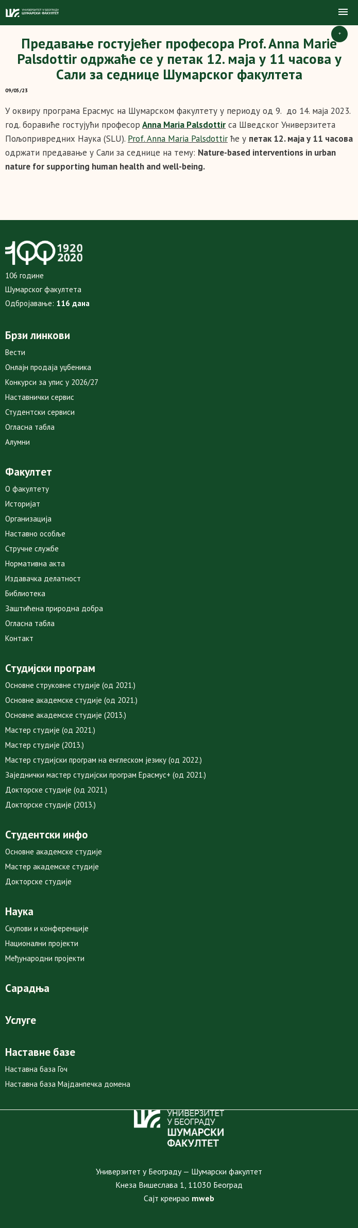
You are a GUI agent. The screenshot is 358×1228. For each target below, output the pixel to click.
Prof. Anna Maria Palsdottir (178, 138)
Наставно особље (35, 534)
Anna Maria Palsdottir (184, 124)
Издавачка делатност (43, 578)
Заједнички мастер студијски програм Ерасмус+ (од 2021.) (105, 775)
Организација (28, 519)
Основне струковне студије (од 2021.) (70, 685)
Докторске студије (38, 881)
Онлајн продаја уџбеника (48, 367)
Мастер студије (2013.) (44, 745)
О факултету (27, 489)
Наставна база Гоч (36, 1069)
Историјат (22, 504)
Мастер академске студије (52, 866)
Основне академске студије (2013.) (65, 715)
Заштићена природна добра (54, 608)
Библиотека (25, 593)
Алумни (17, 442)
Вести (15, 352)
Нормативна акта (35, 563)
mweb (203, 1198)
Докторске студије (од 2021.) (56, 790)
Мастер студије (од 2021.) (50, 730)
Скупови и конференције (47, 928)
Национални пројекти (41, 943)
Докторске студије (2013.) (50, 805)
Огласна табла (30, 427)
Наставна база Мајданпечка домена (67, 1084)
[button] (343, 12)
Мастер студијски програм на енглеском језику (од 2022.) (103, 760)
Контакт (19, 638)
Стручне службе (32, 548)
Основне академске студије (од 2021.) (71, 700)
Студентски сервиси (40, 412)
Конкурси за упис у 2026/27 (51, 382)
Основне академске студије (53, 851)
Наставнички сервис (39, 397)
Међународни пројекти (44, 958)
